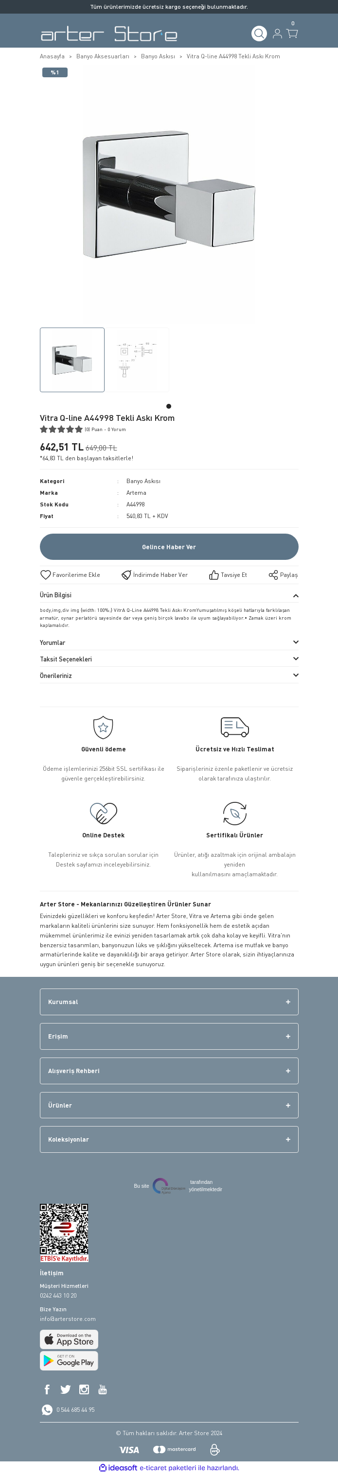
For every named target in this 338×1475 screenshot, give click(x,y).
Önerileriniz (56, 675)
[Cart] (292, 33)
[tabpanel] (72, 362)
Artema (136, 492)
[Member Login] (277, 33)
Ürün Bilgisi (55, 595)
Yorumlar (52, 642)
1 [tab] (168, 406)
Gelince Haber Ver (169, 547)
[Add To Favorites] (70, 575)
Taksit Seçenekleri (66, 659)
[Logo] (109, 33)
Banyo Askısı (143, 481)
